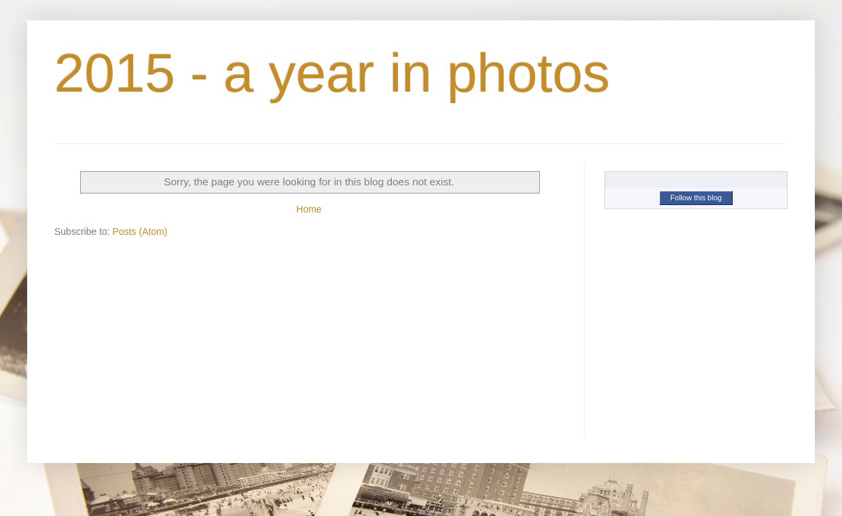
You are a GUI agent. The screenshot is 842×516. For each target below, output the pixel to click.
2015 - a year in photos (332, 73)
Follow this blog (696, 198)
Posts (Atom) (140, 231)
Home (308, 209)
